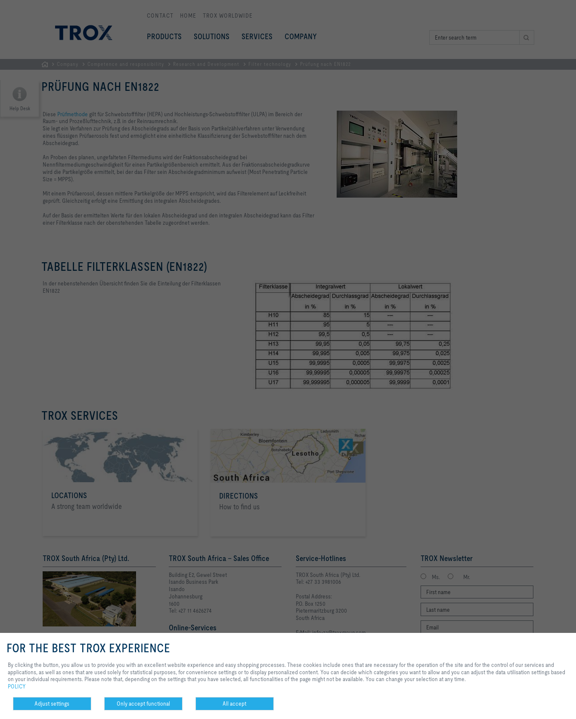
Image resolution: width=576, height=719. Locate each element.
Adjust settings (51, 703)
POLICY (17, 686)
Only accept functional (143, 703)
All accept (234, 703)
